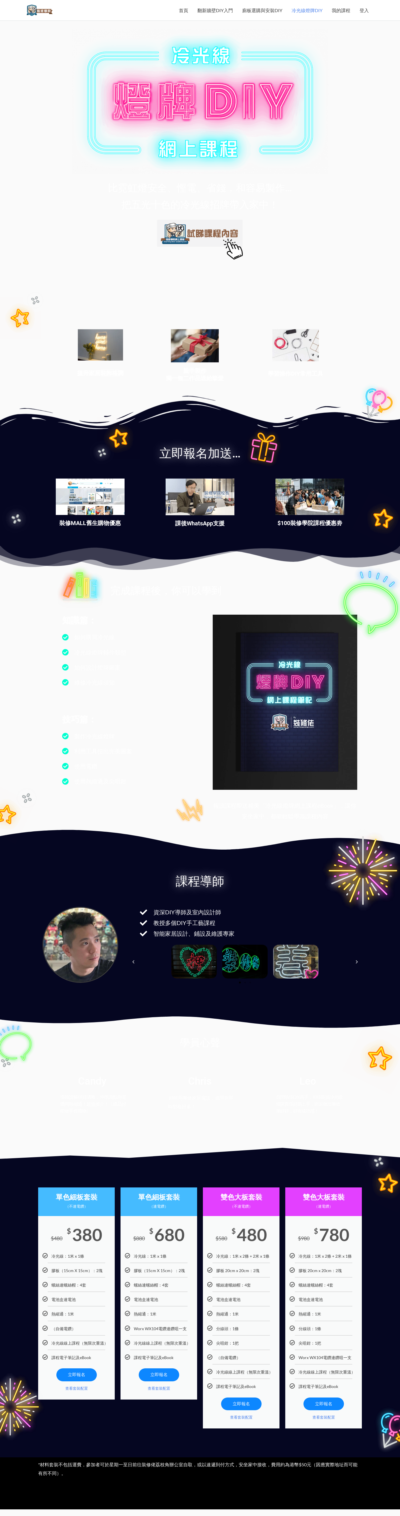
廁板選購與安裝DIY (262, 15)
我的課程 (341, 15)
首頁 (183, 15)
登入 (364, 15)
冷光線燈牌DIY (307, 15)
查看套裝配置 (76, 1398)
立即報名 (76, 1384)
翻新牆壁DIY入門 (215, 15)
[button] (133, 971)
